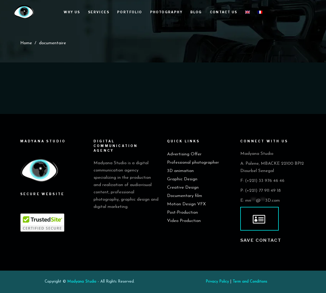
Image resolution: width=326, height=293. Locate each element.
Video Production (184, 221)
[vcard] (259, 218)
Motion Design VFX (186, 204)
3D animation (180, 171)
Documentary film (184, 196)
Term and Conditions (250, 282)
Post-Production (182, 212)
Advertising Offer (184, 154)
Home (26, 43)
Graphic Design (182, 179)
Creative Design (183, 187)
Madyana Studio (81, 282)
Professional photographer (193, 162)
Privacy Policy (217, 282)
